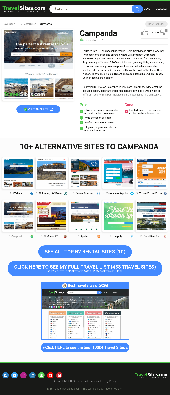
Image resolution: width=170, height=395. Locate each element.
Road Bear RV (154, 236)
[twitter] (14, 375)
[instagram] (23, 375)
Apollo (89, 236)
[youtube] (50, 375)
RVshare (22, 193)
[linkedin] (32, 375)
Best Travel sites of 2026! (85, 285)
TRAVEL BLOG (160, 8)
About (148, 8)
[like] (144, 33)
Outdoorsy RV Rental (52, 193)
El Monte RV (54, 236)
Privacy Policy (108, 381)
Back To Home (156, 24)
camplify (122, 236)
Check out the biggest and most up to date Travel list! (85, 268)
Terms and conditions (88, 381)
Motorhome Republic (118, 193)
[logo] (23, 9)
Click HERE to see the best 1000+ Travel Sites (85, 347)
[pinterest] (59, 375)
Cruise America (87, 193)
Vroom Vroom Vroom (152, 193)
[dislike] (164, 33)
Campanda (21, 236)
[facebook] (5, 375)
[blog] (41, 375)
